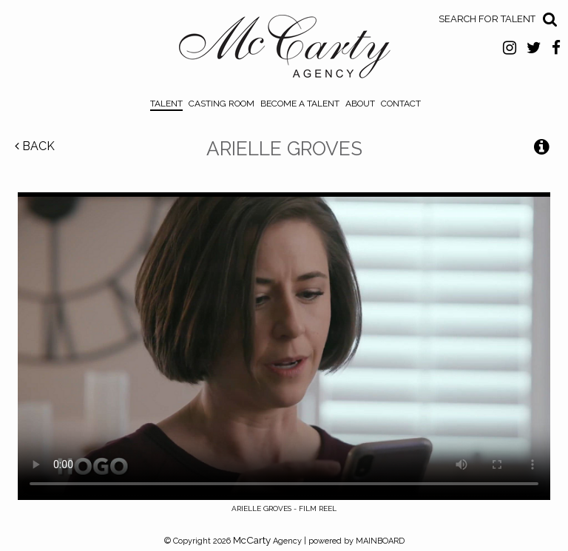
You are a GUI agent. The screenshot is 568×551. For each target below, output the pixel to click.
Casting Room (221, 103)
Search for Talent (487, 18)
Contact (401, 103)
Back (35, 146)
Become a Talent (299, 103)
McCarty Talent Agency (284, 50)
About (360, 103)
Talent (166, 103)
